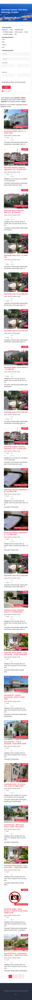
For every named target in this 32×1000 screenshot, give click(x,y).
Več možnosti (6, 91)
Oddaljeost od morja (5, 106)
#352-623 (16, 294)
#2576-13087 (16, 866)
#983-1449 (16, 490)
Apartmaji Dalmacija (18, 17)
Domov (2, 17)
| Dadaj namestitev (24, 990)
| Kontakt (15, 990)
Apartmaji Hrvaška (8, 17)
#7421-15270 (14, 826)
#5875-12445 (15, 743)
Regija (3, 41)
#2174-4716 (15, 954)
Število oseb (4, 72)
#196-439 (14, 211)
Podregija (4, 44)
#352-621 (16, 412)
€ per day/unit (5, 62)
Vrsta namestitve (6, 27)
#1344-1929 (14, 697)
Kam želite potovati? (7, 37)
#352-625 (16, 575)
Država (3, 39)
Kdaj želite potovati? (7, 50)
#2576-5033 (15, 653)
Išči (6, 87)
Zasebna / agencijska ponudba (19, 104)
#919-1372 (15, 168)
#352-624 (16, 330)
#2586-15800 (14, 785)
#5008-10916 (14, 611)
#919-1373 (15, 447)
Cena (8, 104)
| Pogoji (11, 990)
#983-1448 (16, 533)
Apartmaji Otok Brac (6, 18)
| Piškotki (18, 990)
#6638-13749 (16, 911)
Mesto (3, 47)
